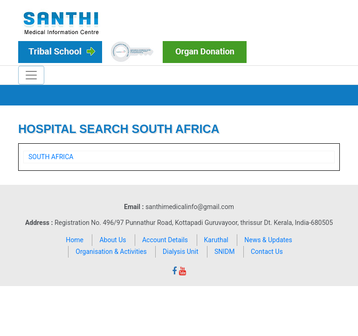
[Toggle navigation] (31, 75)
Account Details (165, 240)
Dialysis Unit (180, 251)
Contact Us (267, 251)
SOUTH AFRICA (50, 157)
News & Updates (268, 240)
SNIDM (224, 251)
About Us (112, 240)
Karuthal (216, 240)
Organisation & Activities (111, 251)
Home (74, 240)
